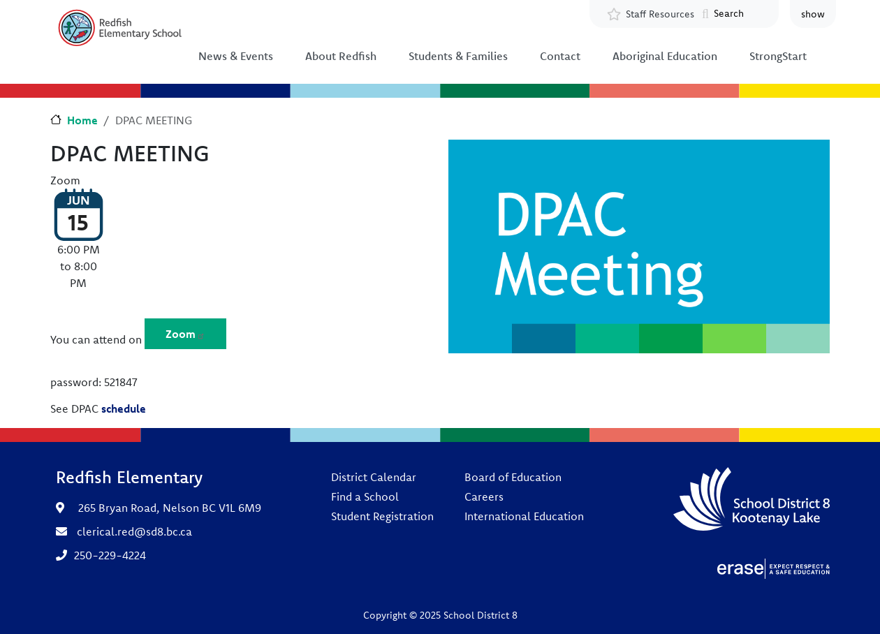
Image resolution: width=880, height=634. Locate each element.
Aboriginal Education (665, 56)
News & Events (235, 56)
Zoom (185, 334)
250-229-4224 (110, 555)
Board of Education (513, 477)
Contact (560, 56)
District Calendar (373, 477)
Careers (484, 496)
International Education (524, 516)
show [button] (813, 14)
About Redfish (340, 56)
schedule (125, 408)
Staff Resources (660, 14)
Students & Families (458, 56)
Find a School (365, 496)
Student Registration (382, 516)
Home (82, 120)
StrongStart (778, 56)
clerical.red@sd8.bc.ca (134, 531)
